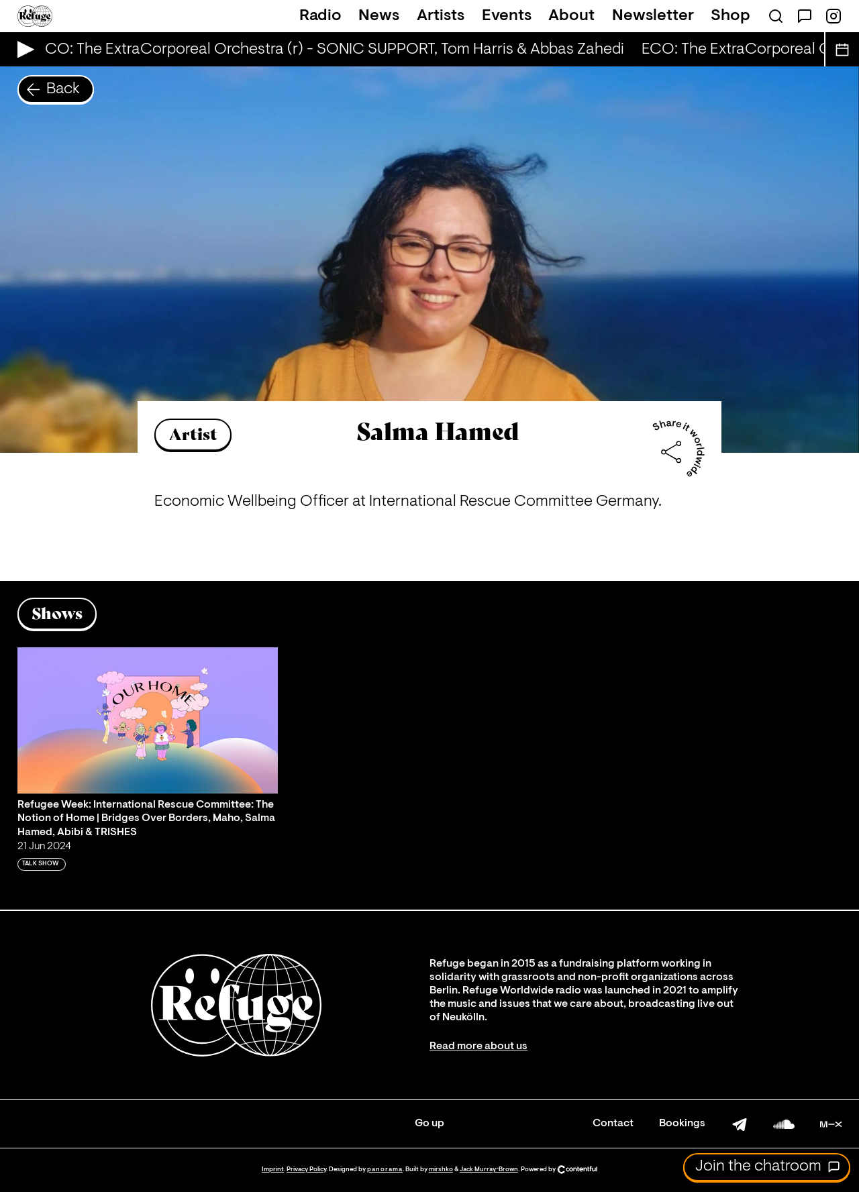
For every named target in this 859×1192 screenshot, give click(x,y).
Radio (320, 16)
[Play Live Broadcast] (22, 49)
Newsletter (653, 16)
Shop (730, 16)
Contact (613, 1123)
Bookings (682, 1123)
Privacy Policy (306, 1170)
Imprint (273, 1170)
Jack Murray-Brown (489, 1170)
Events (507, 16)
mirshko (441, 1170)
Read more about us (478, 1046)
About (571, 16)
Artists (440, 16)
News (378, 16)
